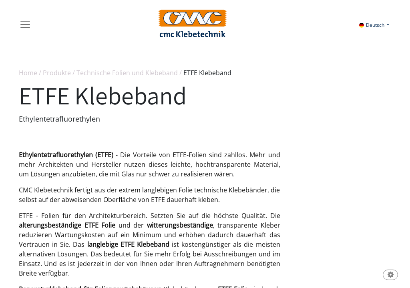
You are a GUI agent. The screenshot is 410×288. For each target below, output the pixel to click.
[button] (390, 275)
